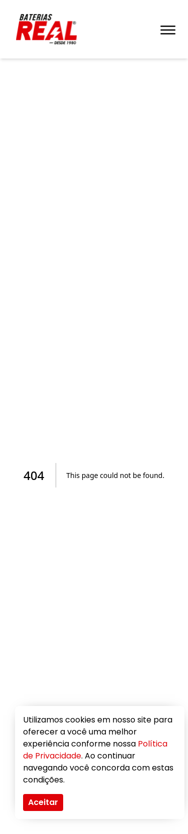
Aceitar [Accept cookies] (43, 802)
